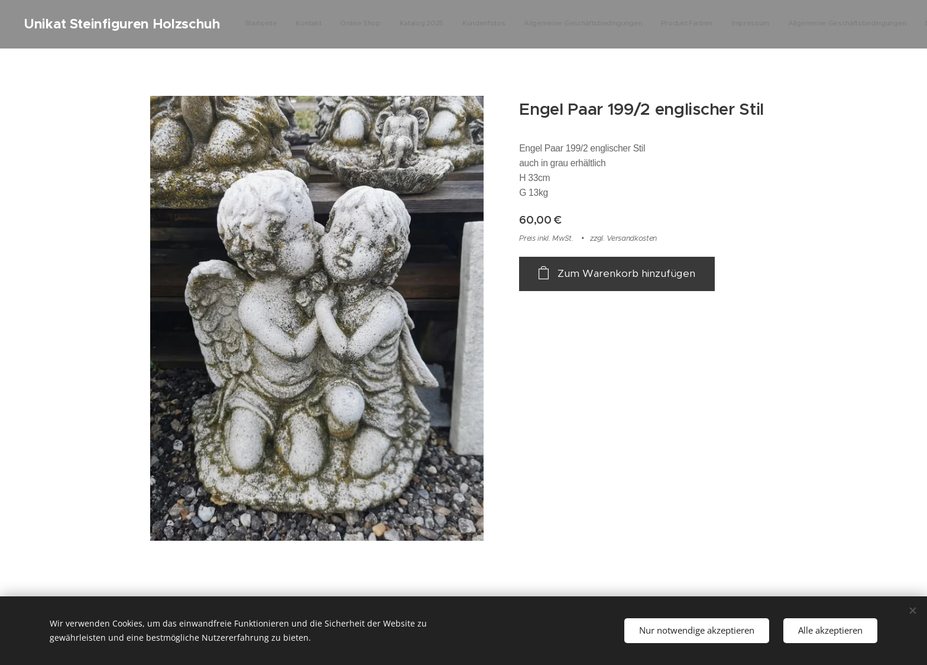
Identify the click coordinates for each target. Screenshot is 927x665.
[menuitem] (607, 24)
